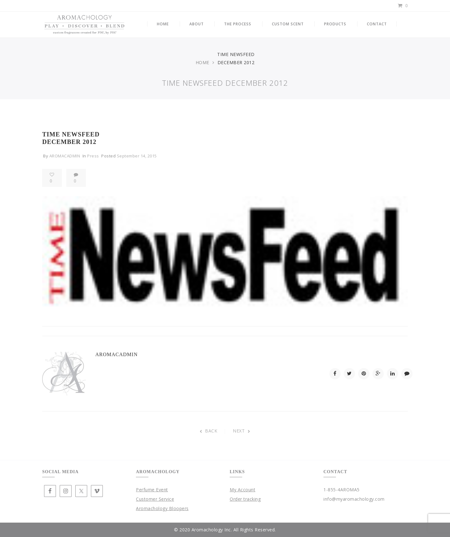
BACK (209, 431)
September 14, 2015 (137, 156)
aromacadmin (64, 156)
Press (93, 156)
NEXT (241, 431)
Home (202, 62)
